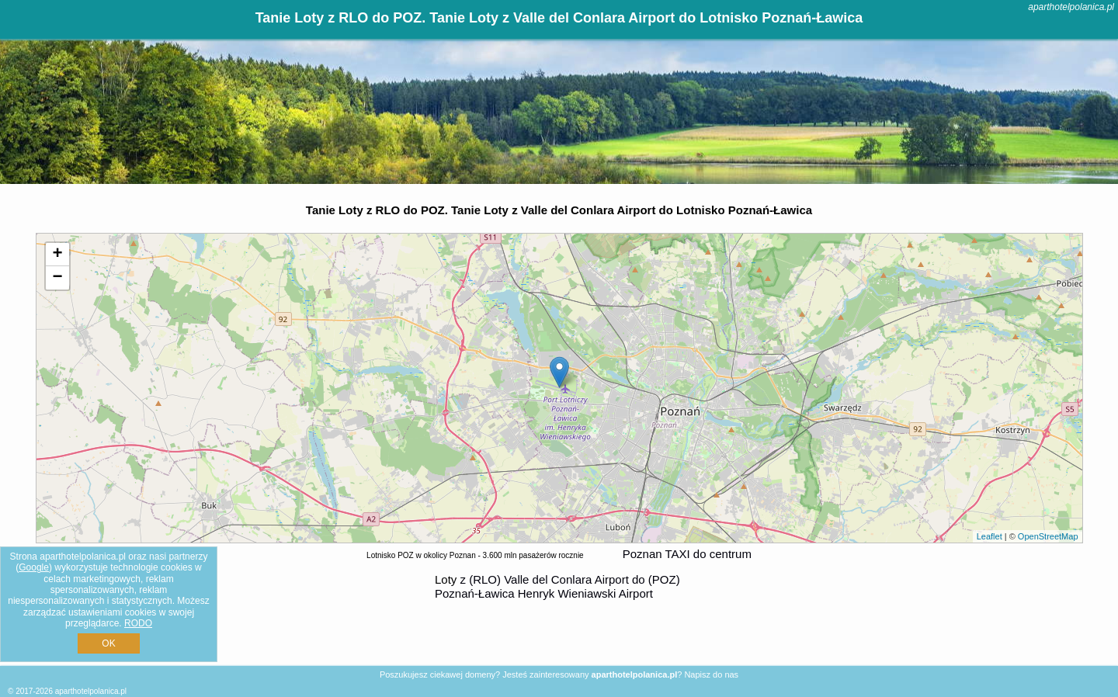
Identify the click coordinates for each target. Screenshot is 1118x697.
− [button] (57, 278)
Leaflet (989, 536)
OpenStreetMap (1048, 536)
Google (34, 567)
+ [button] (57, 254)
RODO (138, 623)
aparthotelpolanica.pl (1071, 7)
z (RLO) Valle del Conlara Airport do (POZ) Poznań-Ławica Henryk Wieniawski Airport (557, 586)
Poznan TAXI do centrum (687, 553)
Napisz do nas (711, 674)
